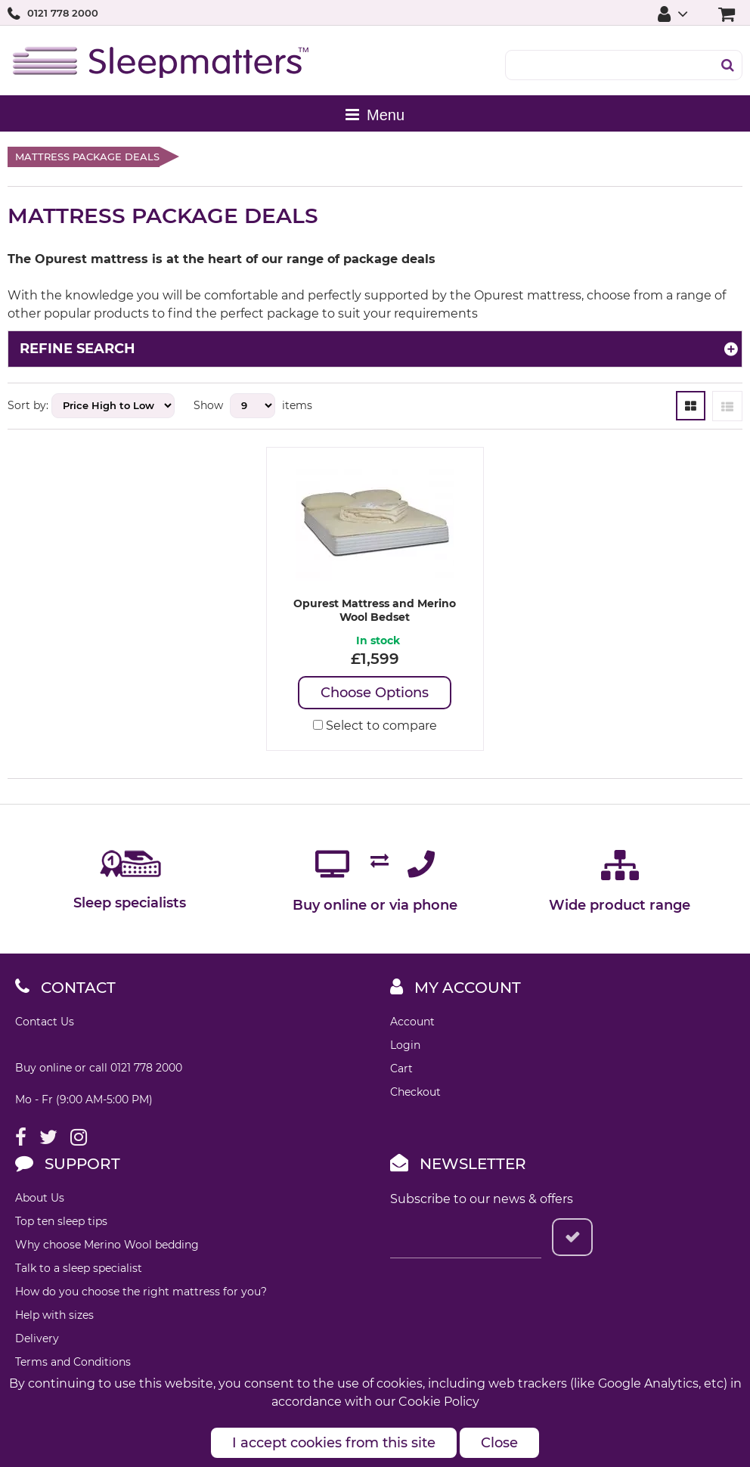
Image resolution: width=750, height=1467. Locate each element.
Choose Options (375, 692)
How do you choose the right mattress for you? (141, 1291)
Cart (401, 1068)
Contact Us (44, 1021)
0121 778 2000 (62, 13)
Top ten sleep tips (61, 1221)
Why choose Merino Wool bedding (107, 1244)
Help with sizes (54, 1315)
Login (405, 1045)
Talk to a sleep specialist (78, 1268)
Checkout (415, 1092)
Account (412, 1021)
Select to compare (375, 725)
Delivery (37, 1338)
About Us (39, 1198)
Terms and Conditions (73, 1362)
